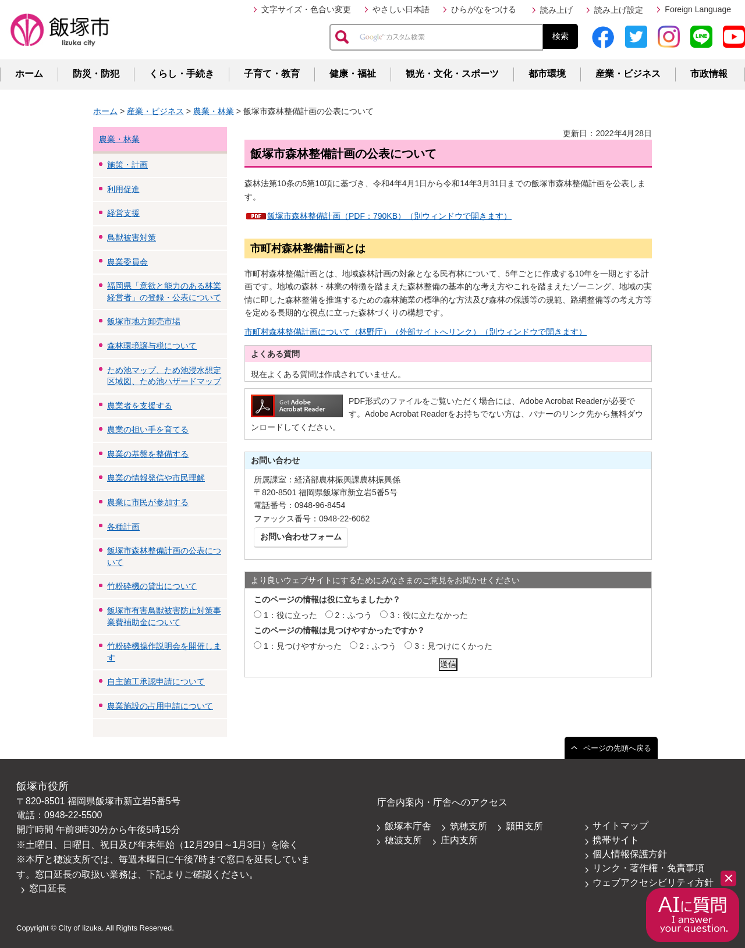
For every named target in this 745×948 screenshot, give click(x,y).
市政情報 (709, 74)
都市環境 (547, 74)
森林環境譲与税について (152, 345)
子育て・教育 (272, 74)
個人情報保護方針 (630, 854)
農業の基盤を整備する (148, 454)
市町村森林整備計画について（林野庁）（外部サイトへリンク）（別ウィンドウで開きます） (415, 331)
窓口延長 (47, 888)
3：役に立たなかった (429, 615)
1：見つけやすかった (303, 646)
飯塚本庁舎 (408, 826)
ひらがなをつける (483, 9)
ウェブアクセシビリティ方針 (653, 882)
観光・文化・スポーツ (452, 74)
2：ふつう (353, 615)
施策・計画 (127, 164)
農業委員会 (127, 262)
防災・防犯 (96, 74)
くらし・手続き (181, 74)
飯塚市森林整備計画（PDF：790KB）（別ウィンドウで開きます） (389, 216)
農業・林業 (213, 111)
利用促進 (123, 189)
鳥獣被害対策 (131, 237)
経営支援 (123, 213)
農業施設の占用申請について (160, 706)
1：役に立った (290, 615)
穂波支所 (403, 840)
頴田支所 (524, 826)
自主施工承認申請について (156, 681)
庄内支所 (459, 840)
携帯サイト (616, 840)
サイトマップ (620, 825)
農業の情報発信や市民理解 (156, 477)
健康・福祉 (352, 74)
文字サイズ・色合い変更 (306, 9)
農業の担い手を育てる (148, 429)
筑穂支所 (468, 826)
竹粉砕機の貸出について (152, 586)
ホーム (29, 74)
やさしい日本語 (401, 9)
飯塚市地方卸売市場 (143, 321)
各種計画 (123, 526)
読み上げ (556, 10)
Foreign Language (698, 9)
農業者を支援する (139, 405)
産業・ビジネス (628, 74)
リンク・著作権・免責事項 (648, 868)
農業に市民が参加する (148, 502)
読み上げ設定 (618, 10)
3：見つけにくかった (453, 646)
